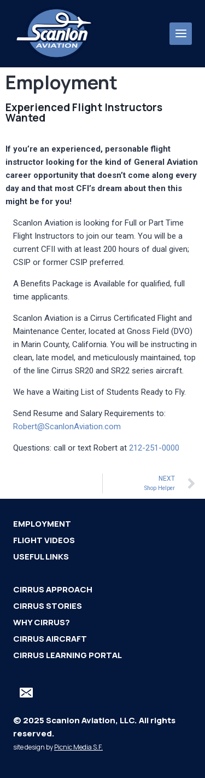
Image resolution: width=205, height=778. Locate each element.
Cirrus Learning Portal (67, 655)
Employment (42, 523)
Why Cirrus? (41, 622)
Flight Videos (44, 540)
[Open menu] (180, 33)
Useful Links (41, 556)
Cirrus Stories (47, 606)
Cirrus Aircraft (50, 638)
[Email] (26, 692)
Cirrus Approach (52, 589)
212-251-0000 (154, 448)
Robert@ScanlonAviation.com (67, 426)
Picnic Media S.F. (78, 747)
